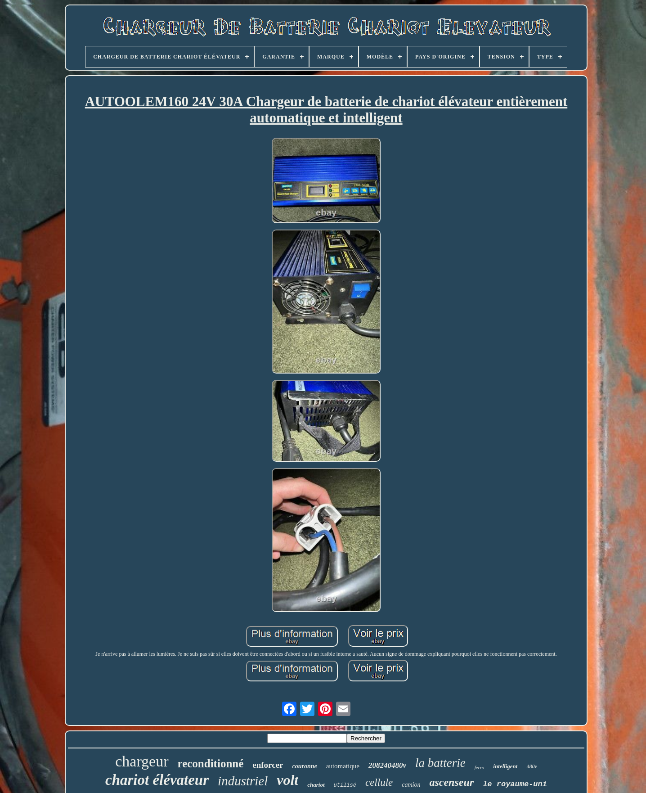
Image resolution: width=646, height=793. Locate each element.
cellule (379, 782)
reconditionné (211, 763)
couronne (304, 766)
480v (531, 766)
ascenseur (451, 782)
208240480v (387, 765)
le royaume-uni (515, 784)
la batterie (440, 763)
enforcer (267, 765)
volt (287, 780)
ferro (479, 767)
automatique (342, 766)
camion (411, 784)
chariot (315, 784)
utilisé (345, 785)
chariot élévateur (157, 780)
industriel (243, 781)
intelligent (505, 766)
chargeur (141, 761)
